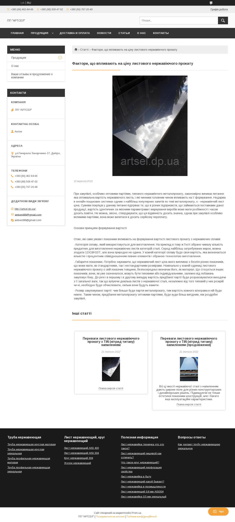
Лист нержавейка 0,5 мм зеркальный (143, 496)
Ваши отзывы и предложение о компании (32, 76)
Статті (84, 49)
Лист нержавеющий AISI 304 (81, 452)
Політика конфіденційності (141, 516)
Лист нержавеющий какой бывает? (142, 481)
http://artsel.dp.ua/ (25, 208)
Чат (218, 511)
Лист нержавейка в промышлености (143, 486)
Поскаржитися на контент (110, 516)
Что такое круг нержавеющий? (140, 462)
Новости (104, 33)
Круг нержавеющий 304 (78, 458)
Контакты (161, 33)
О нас (141, 33)
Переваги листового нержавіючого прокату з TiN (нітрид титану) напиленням (111, 342)
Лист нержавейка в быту (136, 476)
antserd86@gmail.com (28, 214)
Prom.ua (136, 513)
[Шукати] (223, 20)
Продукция (39, 33)
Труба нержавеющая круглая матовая (31, 444)
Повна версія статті (111, 388)
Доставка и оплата (75, 33)
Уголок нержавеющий (77, 463)
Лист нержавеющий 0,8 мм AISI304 (142, 491)
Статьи (124, 33)
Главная (17, 33)
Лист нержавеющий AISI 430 (81, 447)
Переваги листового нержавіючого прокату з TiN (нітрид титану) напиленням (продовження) (188, 342)
